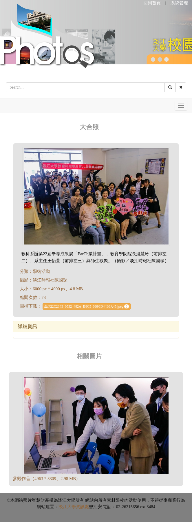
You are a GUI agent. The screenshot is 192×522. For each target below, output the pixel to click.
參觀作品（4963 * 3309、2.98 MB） (46, 478)
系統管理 (179, 3)
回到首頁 (152, 3)
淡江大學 (67, 506)
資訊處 (82, 506)
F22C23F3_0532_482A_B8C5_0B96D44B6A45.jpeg (86, 306)
